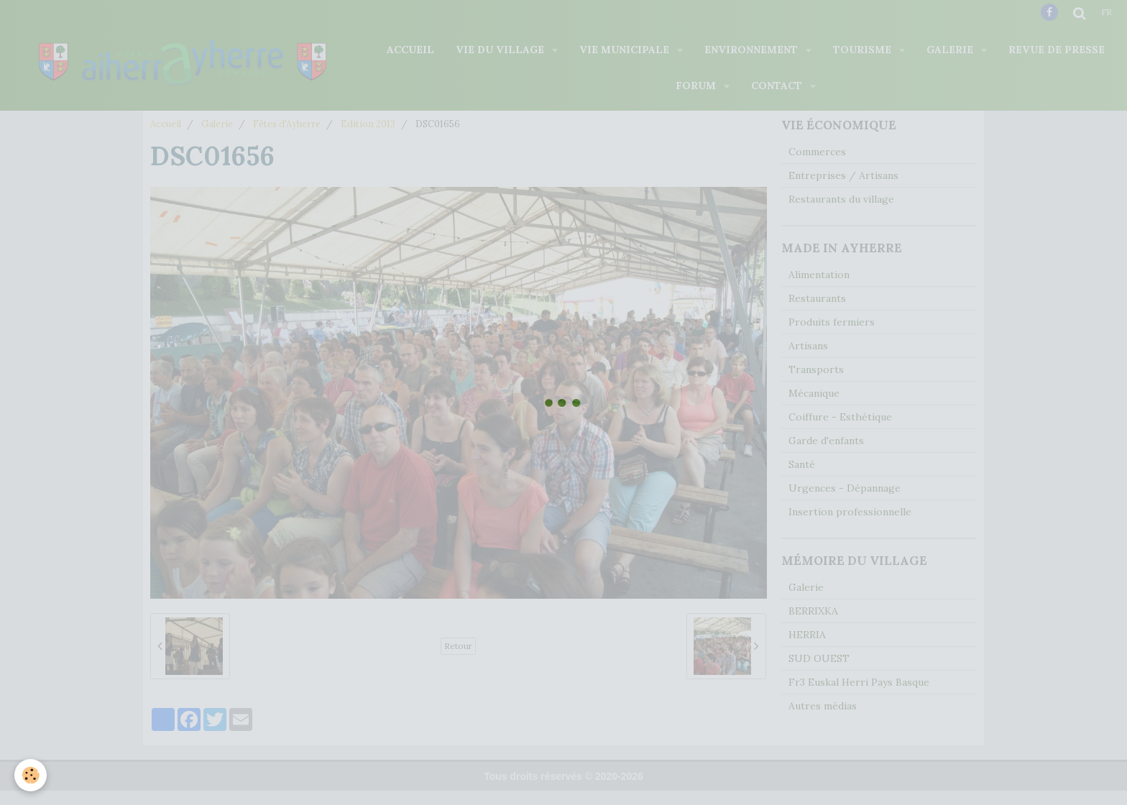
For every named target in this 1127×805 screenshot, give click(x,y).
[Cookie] (30, 775)
